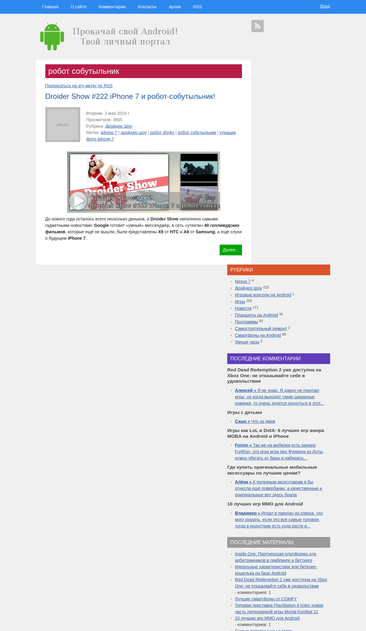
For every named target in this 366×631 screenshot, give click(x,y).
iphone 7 (109, 132)
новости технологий (313, 560)
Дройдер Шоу (118, 126)
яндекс (291, 597)
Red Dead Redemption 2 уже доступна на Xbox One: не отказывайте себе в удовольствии (292, 430)
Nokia (279, 565)
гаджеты (314, 526)
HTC (320, 548)
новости (308, 536)
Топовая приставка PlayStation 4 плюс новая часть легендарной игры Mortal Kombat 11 (290, 462)
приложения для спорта (297, 592)
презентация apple (265, 592)
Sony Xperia (305, 576)
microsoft (258, 554)
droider (312, 554)
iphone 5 (291, 560)
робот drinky (162, 132)
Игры (263, 96)
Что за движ (278, 228)
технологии (272, 536)
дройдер (302, 565)
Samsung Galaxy (264, 597)
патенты (320, 597)
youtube (321, 592)
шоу (280, 597)
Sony (269, 565)
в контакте (305, 597)
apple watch (294, 570)
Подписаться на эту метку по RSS (79, 85)
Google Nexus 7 (283, 576)
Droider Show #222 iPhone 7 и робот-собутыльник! (130, 96)
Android (272, 554)
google (272, 548)
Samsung (289, 548)
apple (305, 542)
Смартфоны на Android (281, 130)
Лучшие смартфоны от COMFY (289, 449)
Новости (266, 103)
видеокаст (288, 542)
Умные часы (270, 137)
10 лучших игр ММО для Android (290, 475)
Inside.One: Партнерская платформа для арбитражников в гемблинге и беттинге (291, 398)
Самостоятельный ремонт (284, 123)
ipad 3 (308, 570)
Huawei (278, 560)
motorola (257, 565)
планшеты (307, 548)
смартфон (287, 554)
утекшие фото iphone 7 (109, 139)
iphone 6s (287, 586)
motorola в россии (309, 586)
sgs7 (313, 565)
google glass (262, 576)
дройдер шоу (134, 132)
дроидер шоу (261, 560)
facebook (321, 570)
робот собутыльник (197, 132)
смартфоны (266, 542)
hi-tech (292, 536)
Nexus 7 (266, 76)
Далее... (221, 249)
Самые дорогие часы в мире (286, 488)
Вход (325, 6)
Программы (269, 117)
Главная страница (60, 622)
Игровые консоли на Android (286, 90)
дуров (289, 565)
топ (326, 586)
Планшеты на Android (279, 110)
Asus (323, 554)
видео (301, 554)
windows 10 (276, 570)
